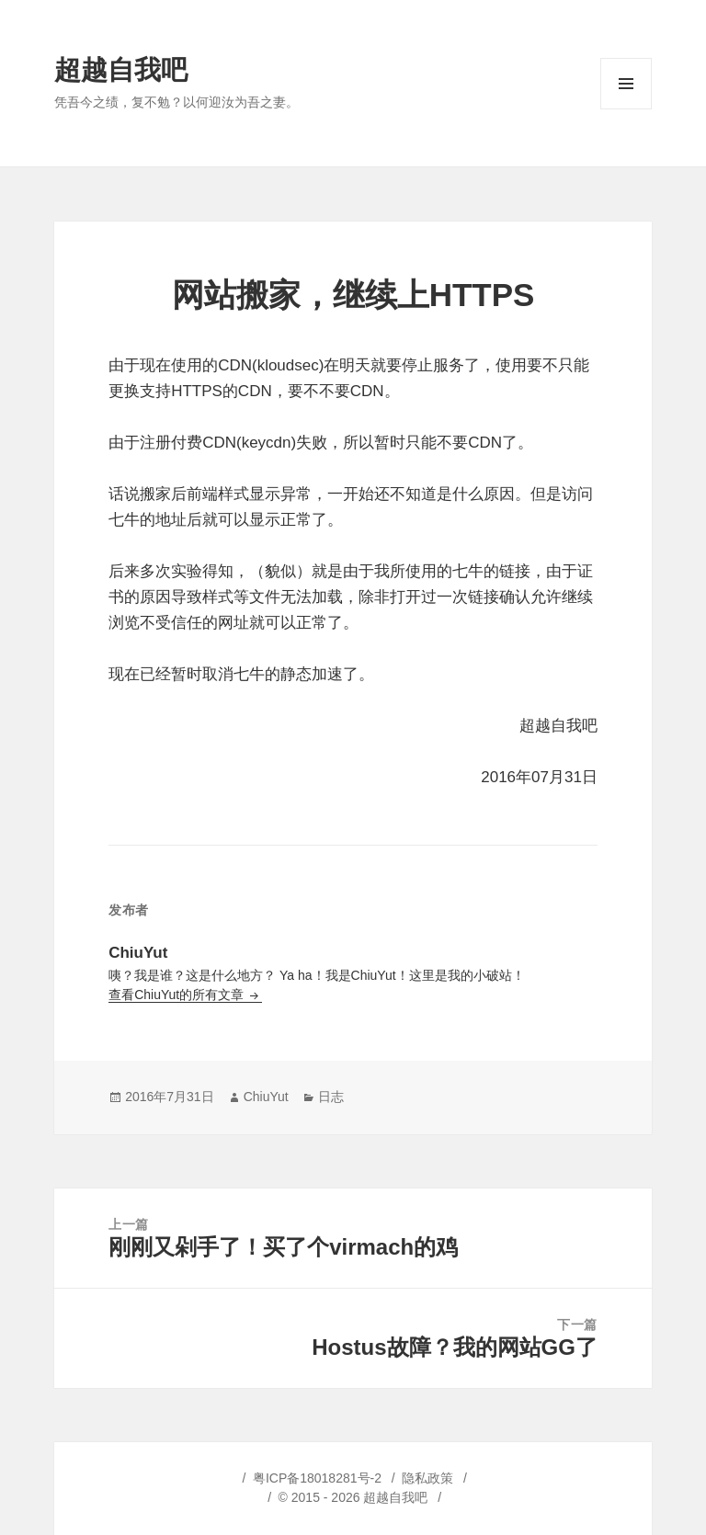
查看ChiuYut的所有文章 (177, 994)
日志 (331, 1096)
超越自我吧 (121, 70)
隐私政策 (427, 1478)
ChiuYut (266, 1096)
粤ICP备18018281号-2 (317, 1478)
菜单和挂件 (626, 108)
